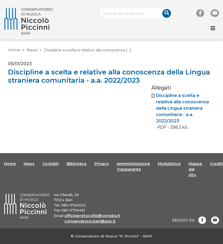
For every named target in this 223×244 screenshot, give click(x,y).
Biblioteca (76, 163)
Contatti (50, 163)
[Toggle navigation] (213, 28)
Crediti (216, 163)
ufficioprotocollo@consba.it (92, 215)
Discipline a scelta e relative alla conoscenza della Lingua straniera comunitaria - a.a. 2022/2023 (180, 108)
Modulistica (169, 163)
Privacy (101, 163)
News (32, 50)
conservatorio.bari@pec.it (90, 221)
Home (14, 50)
